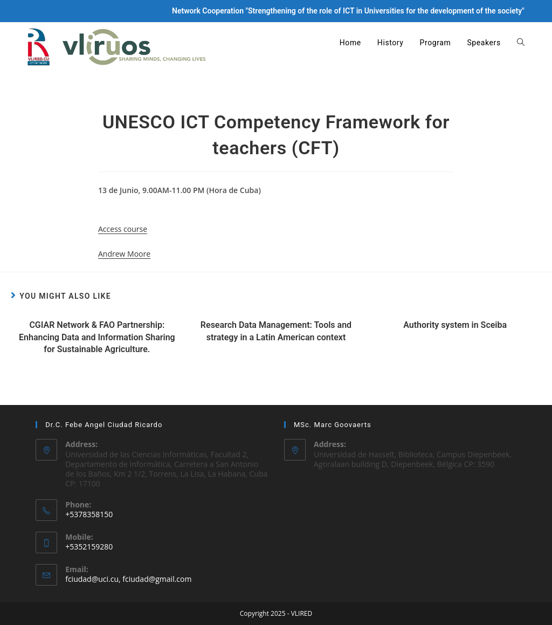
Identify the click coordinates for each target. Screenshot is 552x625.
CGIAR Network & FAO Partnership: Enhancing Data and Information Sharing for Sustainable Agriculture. (97, 337)
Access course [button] (122, 229)
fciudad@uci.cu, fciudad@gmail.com (128, 579)
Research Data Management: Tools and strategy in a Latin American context (276, 331)
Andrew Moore (124, 254)
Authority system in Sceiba (455, 325)
